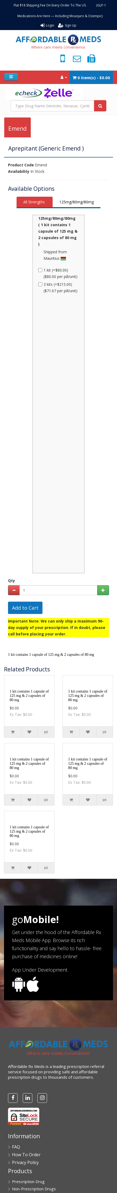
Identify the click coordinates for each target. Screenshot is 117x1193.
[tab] (35, 202)
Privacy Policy (25, 1162)
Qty (11, 580)
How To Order (26, 1155)
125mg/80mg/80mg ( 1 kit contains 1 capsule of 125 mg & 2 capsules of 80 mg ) (58, 231)
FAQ (16, 1147)
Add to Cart (25, 608)
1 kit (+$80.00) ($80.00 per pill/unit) (57, 273)
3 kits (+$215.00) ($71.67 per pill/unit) (57, 287)
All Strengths (34, 201)
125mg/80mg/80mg (76, 201)
